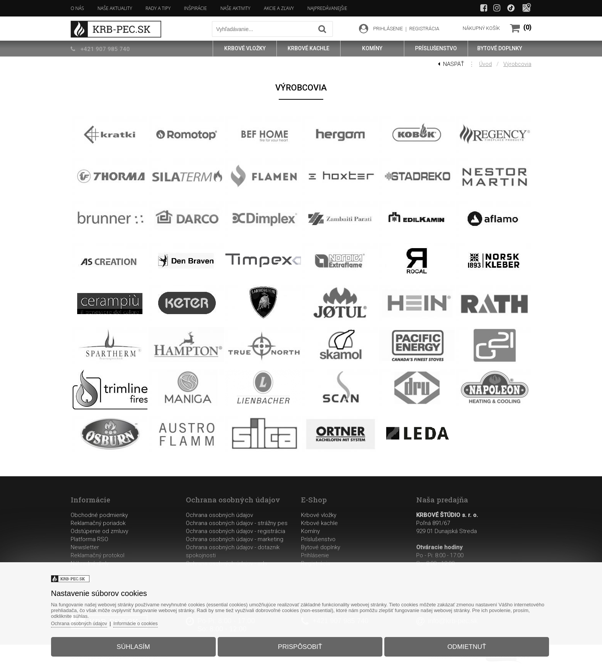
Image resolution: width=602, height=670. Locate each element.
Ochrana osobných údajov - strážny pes (237, 523)
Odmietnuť (460, 644)
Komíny (310, 531)
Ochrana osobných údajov (219, 515)
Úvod (485, 64)
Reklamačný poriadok (98, 523)
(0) (527, 27)
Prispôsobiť (300, 644)
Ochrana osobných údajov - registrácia (235, 531)
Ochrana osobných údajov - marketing (234, 539)
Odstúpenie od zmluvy (99, 531)
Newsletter (85, 547)
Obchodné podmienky (99, 515)
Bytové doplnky (320, 547)
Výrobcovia (517, 64)
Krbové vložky (318, 515)
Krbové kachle (319, 523)
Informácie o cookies (147, 621)
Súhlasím (139, 644)
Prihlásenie (315, 555)
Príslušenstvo (318, 539)
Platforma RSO (89, 539)
